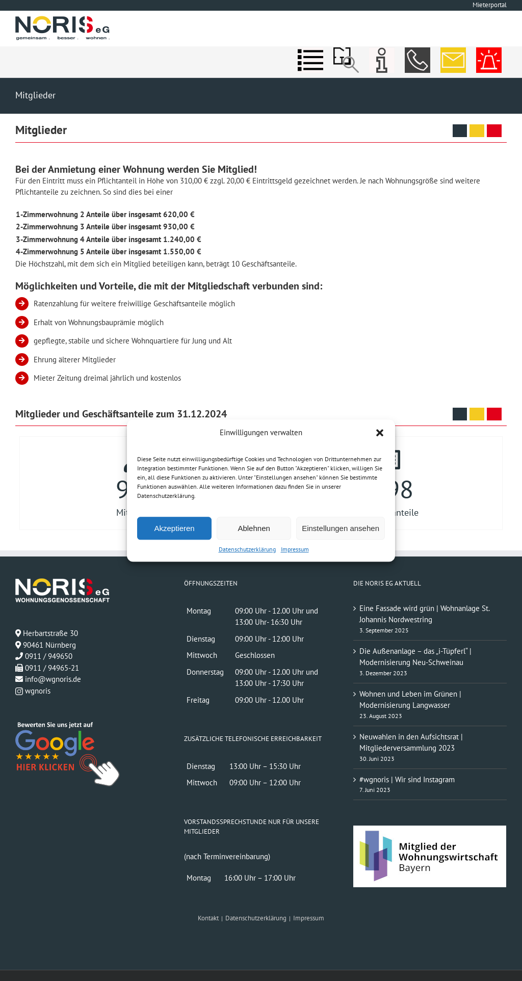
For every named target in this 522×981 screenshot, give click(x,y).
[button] (380, 433)
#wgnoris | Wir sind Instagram (407, 779)
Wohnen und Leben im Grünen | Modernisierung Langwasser (410, 699)
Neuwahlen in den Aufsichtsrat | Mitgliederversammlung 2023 (411, 742)
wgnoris (32, 691)
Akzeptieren (174, 528)
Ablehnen (254, 528)
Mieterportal (490, 5)
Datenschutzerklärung (247, 549)
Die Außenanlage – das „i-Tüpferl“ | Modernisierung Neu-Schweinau (415, 657)
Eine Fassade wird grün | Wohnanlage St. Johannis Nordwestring (424, 614)
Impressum (295, 549)
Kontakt (208, 918)
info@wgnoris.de (53, 679)
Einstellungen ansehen (340, 528)
